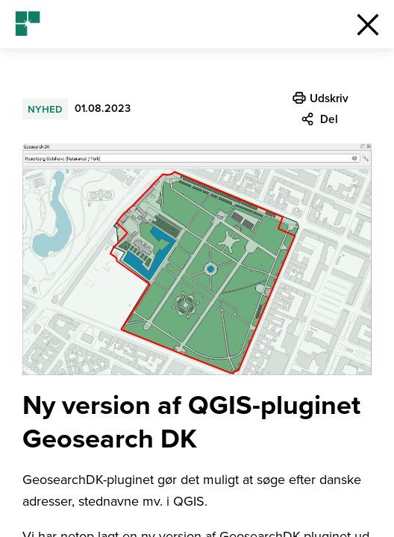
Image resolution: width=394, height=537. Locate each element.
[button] (368, 24)
